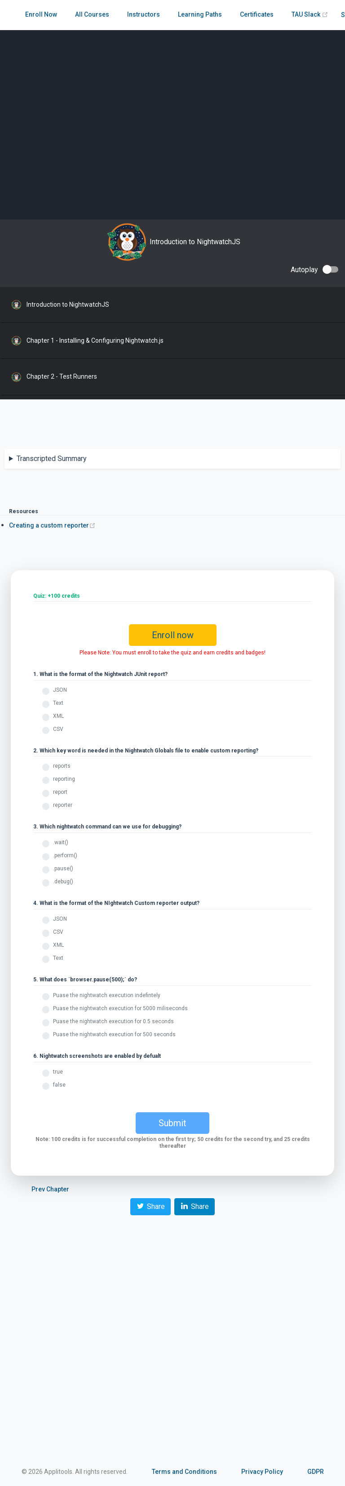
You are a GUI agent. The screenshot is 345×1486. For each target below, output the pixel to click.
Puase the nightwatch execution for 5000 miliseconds (120, 1008)
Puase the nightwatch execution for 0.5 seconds (113, 1021)
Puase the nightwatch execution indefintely (106, 995)
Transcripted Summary (52, 458)
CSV (58, 729)
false (59, 1085)
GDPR (315, 1471)
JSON (60, 690)
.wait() (60, 842)
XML (58, 716)
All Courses (92, 14)
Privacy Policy (262, 1471)
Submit (172, 1123)
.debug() (63, 881)
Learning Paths (200, 14)
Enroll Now (41, 14)
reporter (62, 805)
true (58, 1072)
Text (58, 703)
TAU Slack (310, 14)
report (60, 792)
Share (150, 1206)
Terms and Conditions (184, 1471)
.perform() (65, 855)
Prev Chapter (50, 1189)
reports (62, 766)
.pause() (63, 868)
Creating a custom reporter (52, 525)
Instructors (143, 14)
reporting (64, 779)
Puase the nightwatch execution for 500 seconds (114, 1034)
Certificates (257, 14)
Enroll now (173, 635)
